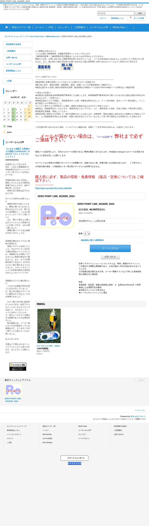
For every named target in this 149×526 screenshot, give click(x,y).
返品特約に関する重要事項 (92, 240)
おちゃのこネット (138, 416)
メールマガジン (83, 438)
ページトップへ (140, 410)
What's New (82, 426)
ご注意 (9, 81)
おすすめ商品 (47, 438)
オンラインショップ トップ (17, 426)
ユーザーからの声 (13, 64)
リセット (141, 380)
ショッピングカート (14, 434)
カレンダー (82, 434)
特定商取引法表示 (13, 44)
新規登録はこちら (117, 18)
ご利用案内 (10, 51)
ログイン (103, 18)
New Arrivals (47, 434)
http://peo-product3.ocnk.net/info (53, 188)
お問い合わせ (11, 57)
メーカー (46, 430)
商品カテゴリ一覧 (49, 426)
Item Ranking (47, 442)
